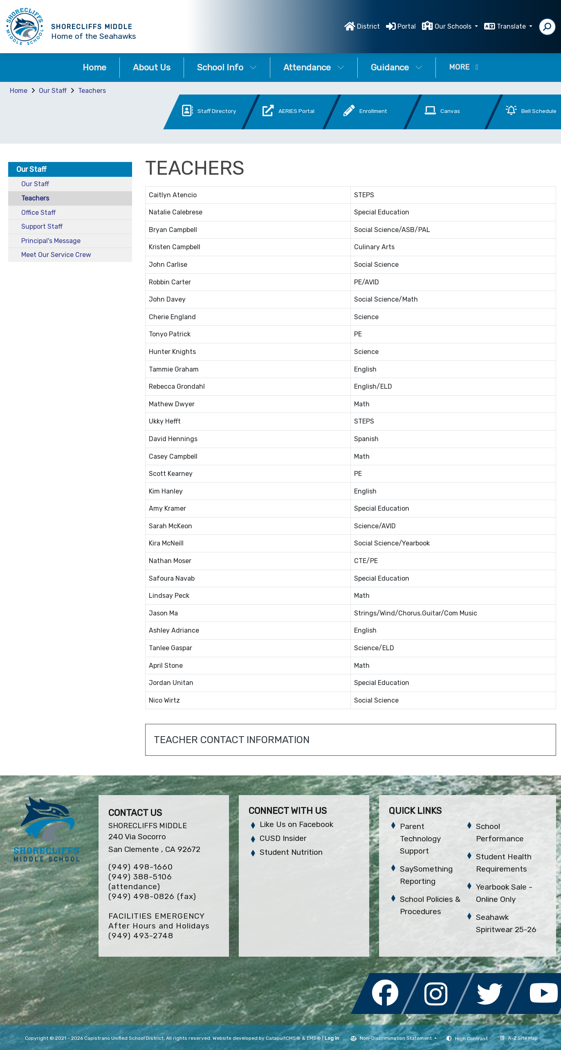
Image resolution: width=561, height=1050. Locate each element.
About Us (152, 67)
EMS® (314, 1038)
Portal (406, 26)
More (463, 67)
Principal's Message (51, 241)
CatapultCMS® (283, 1038)
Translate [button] (512, 26)
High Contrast (471, 1038)
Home (94, 67)
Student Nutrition (291, 852)
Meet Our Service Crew (56, 255)
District (368, 26)
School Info (227, 67)
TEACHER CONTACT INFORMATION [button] (232, 740)
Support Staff (42, 226)
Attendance (313, 67)
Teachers (92, 91)
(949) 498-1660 (140, 867)
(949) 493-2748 (140, 935)
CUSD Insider (283, 838)
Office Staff (38, 212)
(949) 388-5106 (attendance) (140, 881)
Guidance (396, 67)
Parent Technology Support (420, 839)
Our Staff (53, 91)
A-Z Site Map (519, 1038)
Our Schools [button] (454, 26)
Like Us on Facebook (296, 824)
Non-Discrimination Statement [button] (396, 1038)
